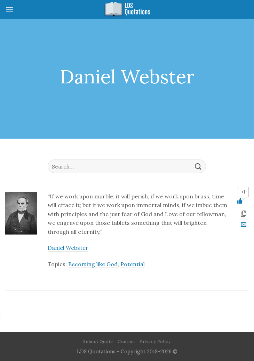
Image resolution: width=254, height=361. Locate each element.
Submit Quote (98, 341)
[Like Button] (243, 201)
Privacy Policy (155, 341)
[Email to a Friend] (243, 225)
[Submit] (198, 166)
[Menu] (9, 9)
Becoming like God (93, 264)
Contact (126, 341)
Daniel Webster (68, 247)
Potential (132, 264)
